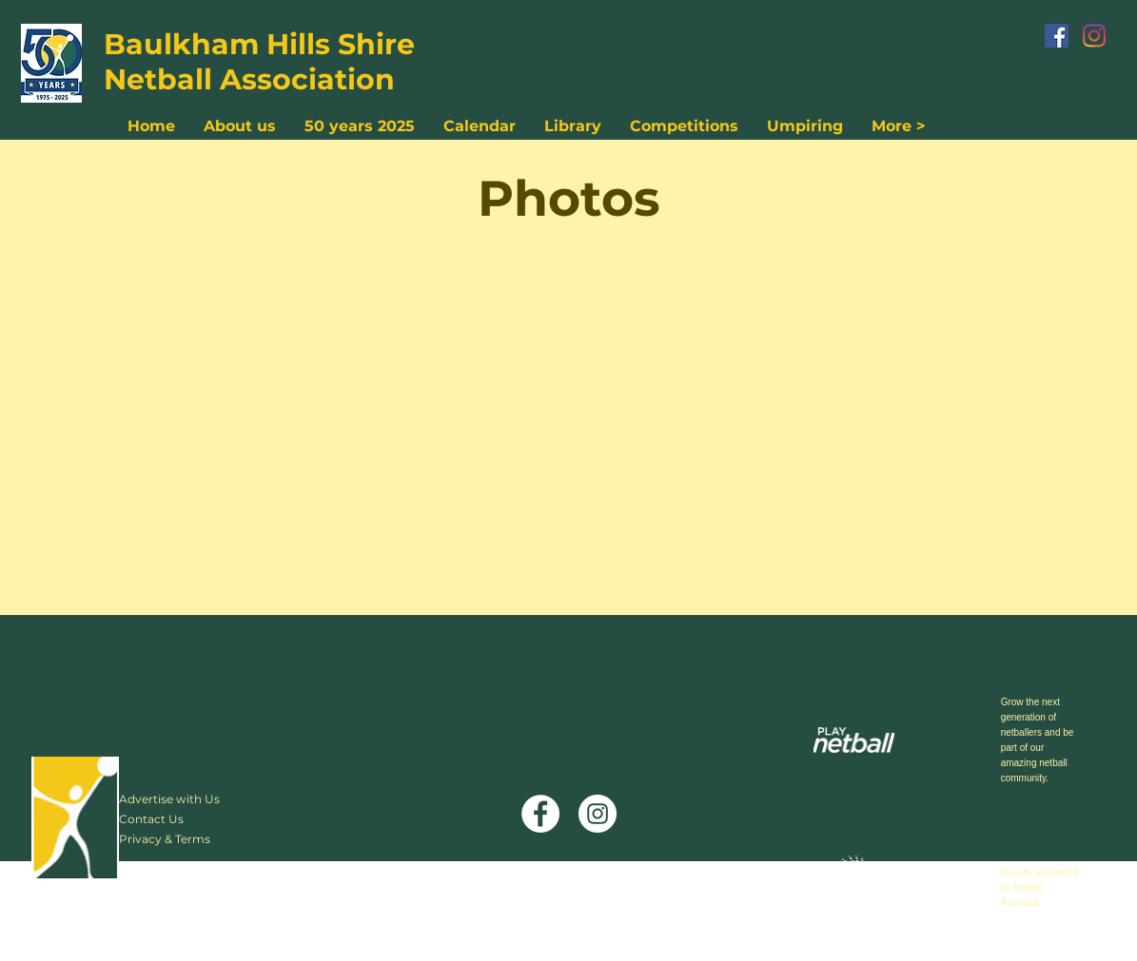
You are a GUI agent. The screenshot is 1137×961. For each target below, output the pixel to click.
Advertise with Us (169, 799)
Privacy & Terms (164, 839)
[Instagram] (1095, 36)
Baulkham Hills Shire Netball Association (259, 62)
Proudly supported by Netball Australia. (1039, 887)
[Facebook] (1056, 36)
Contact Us (151, 819)
